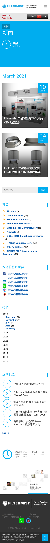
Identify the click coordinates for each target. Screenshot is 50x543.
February (10, 328)
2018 (5, 357)
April (8, 325)
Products (13, 231)
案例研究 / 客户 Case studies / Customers (20, 252)
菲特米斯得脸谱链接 (18, 273)
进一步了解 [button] (20, 540)
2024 (5, 332)
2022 (5, 340)
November (11, 319)
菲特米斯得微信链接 (18, 286)
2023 (5, 336)
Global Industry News (20, 223)
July (7, 322)
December (10, 317)
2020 (5, 348)
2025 (25, 321)
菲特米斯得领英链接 (18, 281)
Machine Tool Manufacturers (24, 227)
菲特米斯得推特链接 (18, 277)
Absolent (13, 211)
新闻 (6, 26)
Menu (45, 6)
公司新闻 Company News (22, 242)
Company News (17, 215)
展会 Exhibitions (17, 247)
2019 (5, 353)
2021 (5, 344)
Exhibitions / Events (19, 219)
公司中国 (35, 16)
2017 (5, 361)
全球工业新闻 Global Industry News (23, 237)
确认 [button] (44, 537)
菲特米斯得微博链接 (18, 294)
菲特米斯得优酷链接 (18, 290)
